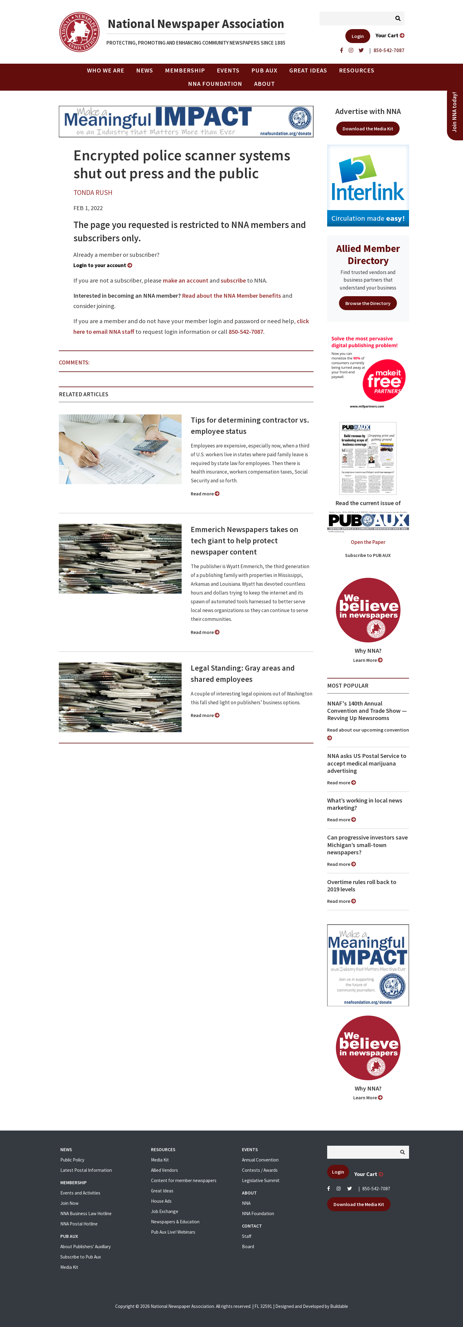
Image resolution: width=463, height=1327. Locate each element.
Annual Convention (260, 1160)
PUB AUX (264, 70)
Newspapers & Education (175, 1222)
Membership (185, 70)
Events (228, 70)
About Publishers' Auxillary (85, 1246)
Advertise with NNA (368, 111)
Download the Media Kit (368, 129)
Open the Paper (368, 542)
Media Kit (69, 1267)
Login (358, 36)
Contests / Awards (260, 1170)
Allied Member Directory (368, 254)
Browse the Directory (368, 303)
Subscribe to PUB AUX (368, 555)
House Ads (161, 1201)
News (144, 70)
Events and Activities (80, 1193)
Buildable (339, 1306)
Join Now (69, 1203)
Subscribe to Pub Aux (80, 1257)
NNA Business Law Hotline (86, 1213)
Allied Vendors (164, 1170)
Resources (356, 70)
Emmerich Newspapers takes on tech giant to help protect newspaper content (244, 540)
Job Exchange (164, 1211)
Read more (205, 494)
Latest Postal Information (86, 1170)
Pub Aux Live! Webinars (173, 1232)
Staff (246, 1236)
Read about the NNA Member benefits (231, 296)
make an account (185, 280)
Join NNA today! (454, 112)
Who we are (105, 70)
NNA (246, 1203)
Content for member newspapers (183, 1180)
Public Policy (72, 1160)
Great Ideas (308, 70)
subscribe (233, 280)
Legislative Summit (261, 1180)
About (264, 84)
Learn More (368, 660)
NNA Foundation (215, 84)
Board (248, 1246)
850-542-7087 (246, 332)
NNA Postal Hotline (79, 1224)
